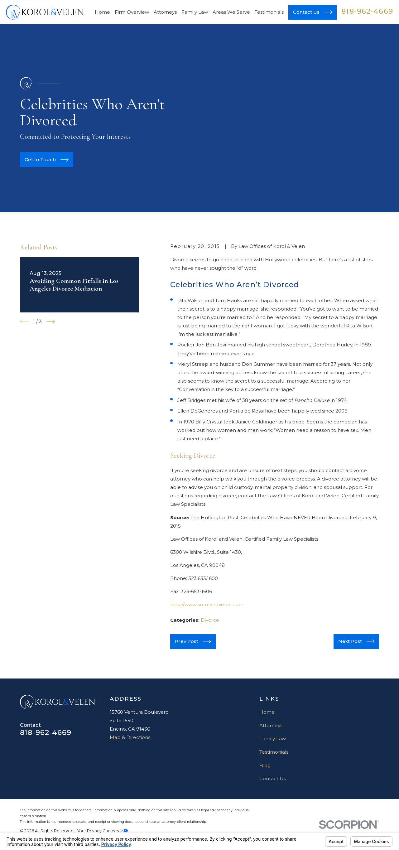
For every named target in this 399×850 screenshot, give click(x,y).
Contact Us (272, 778)
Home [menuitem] (102, 12)
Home (267, 712)
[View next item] (50, 321)
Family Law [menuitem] (194, 12)
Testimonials (273, 752)
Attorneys (270, 725)
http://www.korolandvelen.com (206, 604)
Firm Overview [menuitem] (132, 12)
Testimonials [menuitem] (269, 12)
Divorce (210, 620)
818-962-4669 (367, 11)
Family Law (272, 738)
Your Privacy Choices (102, 830)
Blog (265, 765)
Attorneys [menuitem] (165, 12)
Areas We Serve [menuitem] (231, 12)
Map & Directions (130, 737)
